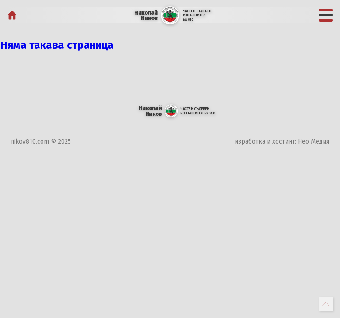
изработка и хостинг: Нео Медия (282, 141)
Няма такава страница (57, 45)
